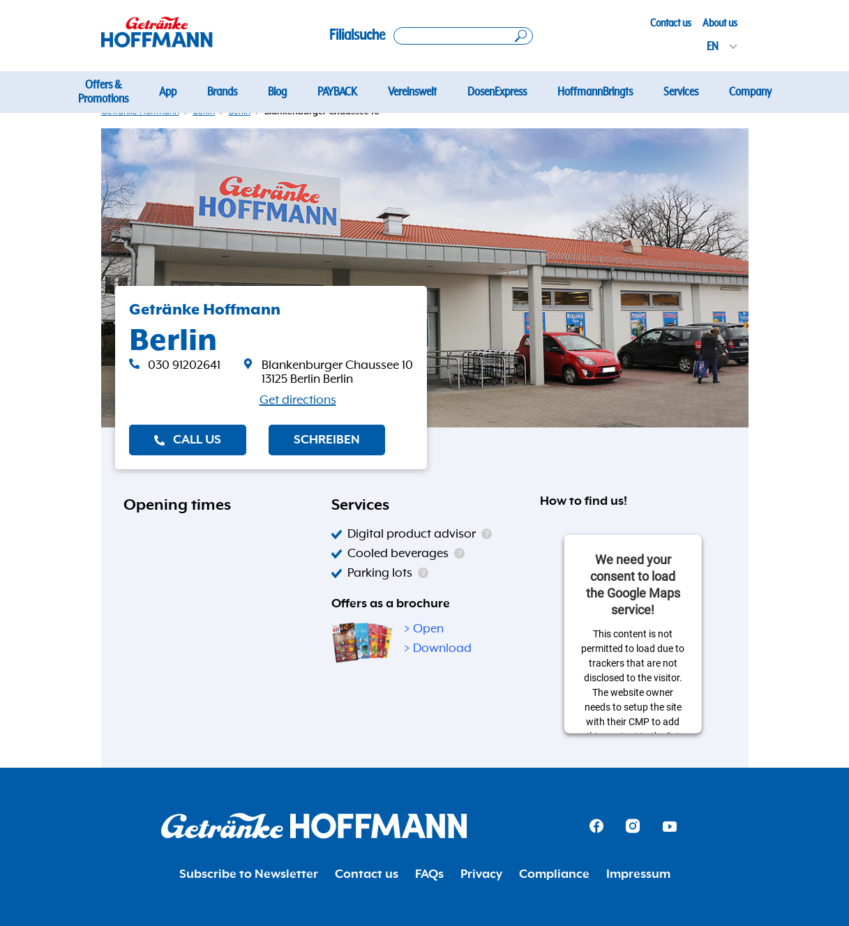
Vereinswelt (412, 92)
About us (720, 23)
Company (750, 92)
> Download (438, 648)
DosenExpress (497, 92)
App (167, 92)
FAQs (429, 874)
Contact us (670, 23)
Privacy (481, 874)
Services (680, 92)
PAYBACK (337, 92)
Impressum (638, 874)
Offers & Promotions (103, 92)
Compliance (554, 874)
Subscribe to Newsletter (248, 874)
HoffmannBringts (595, 92)
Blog (277, 92)
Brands (222, 92)
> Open (424, 629)
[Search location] (463, 36)
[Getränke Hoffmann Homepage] (314, 826)
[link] (328, 372)
